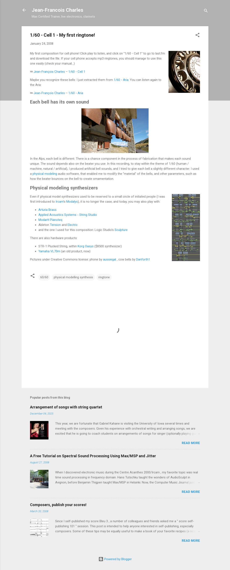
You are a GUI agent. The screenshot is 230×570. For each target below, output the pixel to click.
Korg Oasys (86, 246)
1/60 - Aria (121, 80)
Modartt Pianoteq (50, 220)
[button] (197, 35)
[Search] (205, 11)
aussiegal (109, 259)
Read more (191, 443)
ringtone (104, 277)
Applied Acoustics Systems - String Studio (67, 215)
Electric (73, 225)
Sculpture (121, 230)
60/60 (44, 277)
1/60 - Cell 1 (76, 72)
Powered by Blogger (115, 559)
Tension (55, 225)
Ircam (59, 201)
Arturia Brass (47, 210)
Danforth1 (143, 259)
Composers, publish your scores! (58, 505)
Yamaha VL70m (49, 251)
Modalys (72, 201)
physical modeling (45, 174)
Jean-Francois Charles (57, 10)
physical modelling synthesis (73, 277)
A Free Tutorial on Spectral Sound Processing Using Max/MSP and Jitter (93, 456)
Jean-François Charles (49, 72)
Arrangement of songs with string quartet (66, 407)
